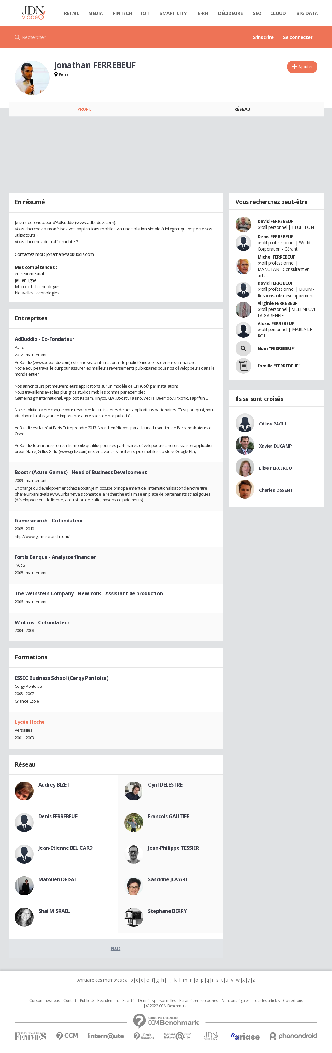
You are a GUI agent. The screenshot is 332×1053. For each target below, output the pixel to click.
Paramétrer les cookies (198, 1000)
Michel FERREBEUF (276, 257)
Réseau (242, 109)
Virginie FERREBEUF (277, 303)
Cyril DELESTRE (165, 784)
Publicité (87, 1000)
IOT (145, 13)
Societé (128, 1000)
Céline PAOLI (272, 424)
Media (95, 13)
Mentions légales (235, 1000)
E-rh (203, 13)
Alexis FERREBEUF (276, 323)
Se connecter (298, 37)
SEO (257, 13)
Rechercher (34, 37)
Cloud (278, 13)
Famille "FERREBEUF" (279, 366)
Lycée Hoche (30, 721)
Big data (307, 13)
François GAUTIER (168, 816)
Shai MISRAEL (54, 910)
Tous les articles (266, 1000)
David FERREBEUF (275, 221)
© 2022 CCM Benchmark (166, 1006)
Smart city (173, 13)
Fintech (122, 13)
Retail (71, 13)
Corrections (293, 1000)
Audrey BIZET (54, 784)
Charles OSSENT (276, 490)
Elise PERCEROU (275, 468)
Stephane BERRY (167, 910)
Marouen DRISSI (57, 879)
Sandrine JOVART (168, 879)
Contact (69, 1000)
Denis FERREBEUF (58, 816)
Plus (115, 948)
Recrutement (108, 1000)
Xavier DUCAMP (275, 446)
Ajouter (305, 66)
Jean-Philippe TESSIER (173, 847)
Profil (84, 109)
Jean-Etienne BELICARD (65, 847)
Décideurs (230, 13)
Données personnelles (157, 1000)
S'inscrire (263, 37)
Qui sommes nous (44, 1000)
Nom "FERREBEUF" (277, 348)
